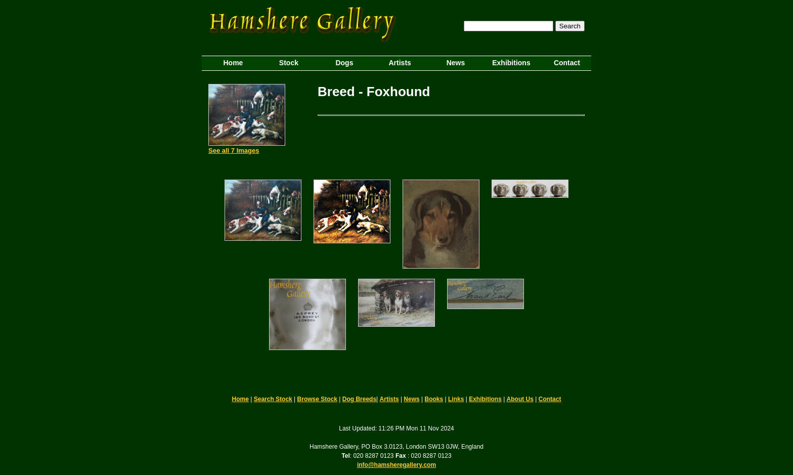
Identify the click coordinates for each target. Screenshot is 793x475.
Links (456, 399)
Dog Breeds (359, 399)
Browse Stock (317, 399)
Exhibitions (485, 399)
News (411, 399)
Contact (550, 399)
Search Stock (273, 399)
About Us (520, 399)
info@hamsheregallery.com (396, 464)
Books (434, 399)
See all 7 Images (233, 150)
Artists (389, 399)
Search (570, 26)
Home (240, 399)
